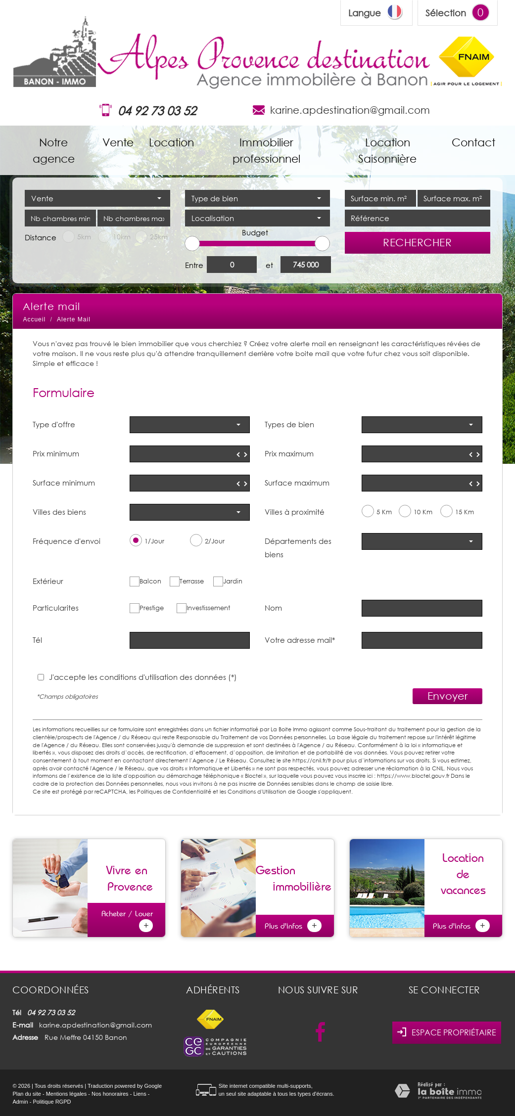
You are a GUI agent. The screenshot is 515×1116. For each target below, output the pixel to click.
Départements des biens (298, 547)
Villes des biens (59, 511)
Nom (273, 607)
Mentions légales (66, 1094)
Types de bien (289, 424)
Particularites (56, 607)
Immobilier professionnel (266, 150)
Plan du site (26, 1094)
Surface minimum (64, 482)
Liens (139, 1094)
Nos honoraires (110, 1094)
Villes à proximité (295, 511)
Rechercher (417, 242)
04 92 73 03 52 (157, 110)
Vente (118, 142)
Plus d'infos (293, 925)
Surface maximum (297, 482)
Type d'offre (54, 424)
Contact (473, 142)
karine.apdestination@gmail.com (350, 110)
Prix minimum (56, 453)
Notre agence (54, 150)
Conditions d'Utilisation (257, 791)
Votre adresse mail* (300, 639)
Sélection (445, 12)
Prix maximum (289, 453)
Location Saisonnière (387, 150)
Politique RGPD (52, 1102)
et (269, 265)
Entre (194, 265)
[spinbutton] (190, 454)
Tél (37, 639)
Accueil (34, 319)
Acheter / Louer (127, 920)
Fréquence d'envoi (66, 540)
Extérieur (48, 581)
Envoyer (447, 695)
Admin (20, 1102)
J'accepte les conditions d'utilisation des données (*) (143, 676)
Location (171, 142)
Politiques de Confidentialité (174, 791)
